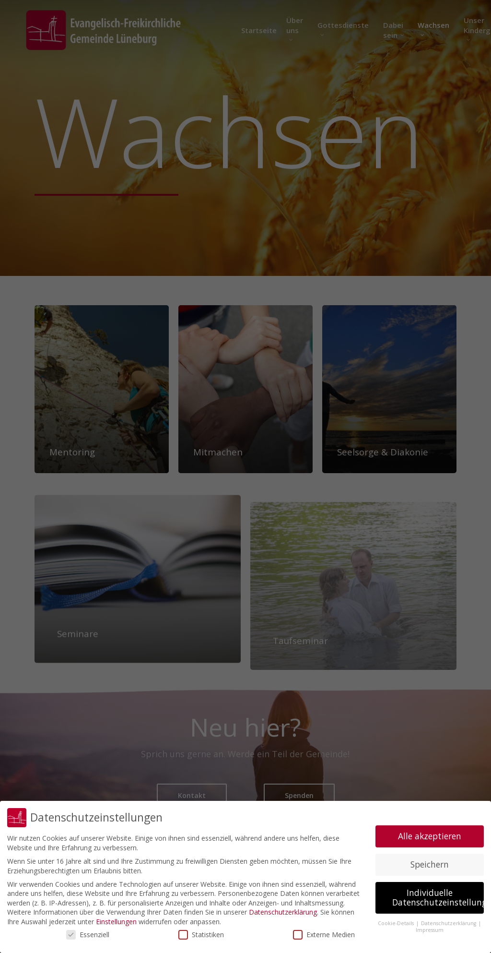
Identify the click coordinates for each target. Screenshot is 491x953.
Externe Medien (324, 934)
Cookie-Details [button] (396, 923)
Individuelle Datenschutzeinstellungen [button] (438, 897)
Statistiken (201, 934)
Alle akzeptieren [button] (429, 836)
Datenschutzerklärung (283, 912)
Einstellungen (116, 921)
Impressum (430, 930)
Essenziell (87, 934)
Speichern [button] (429, 864)
